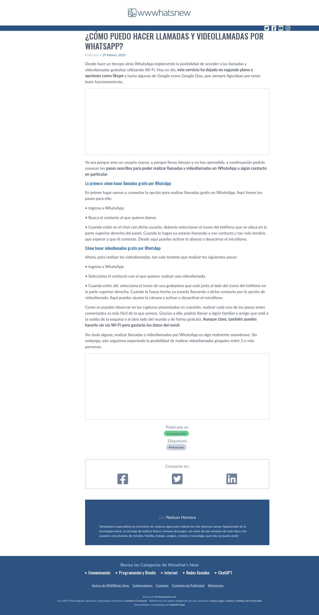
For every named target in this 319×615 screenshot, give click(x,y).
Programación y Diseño (137, 573)
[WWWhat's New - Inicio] (159, 13)
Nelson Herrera (181, 517)
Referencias (216, 585)
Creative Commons (136, 600)
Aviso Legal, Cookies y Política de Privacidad (236, 600)
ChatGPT (225, 573)
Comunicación (176, 433)
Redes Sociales (198, 573)
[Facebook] (273, 28)
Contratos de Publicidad (188, 585)
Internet (171, 573)
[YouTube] (281, 28)
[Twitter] (266, 28)
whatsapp (177, 447)
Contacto (162, 585)
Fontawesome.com (165, 596)
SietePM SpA (177, 604)
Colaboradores (142, 585)
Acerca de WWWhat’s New (110, 585)
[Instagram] (288, 28)
